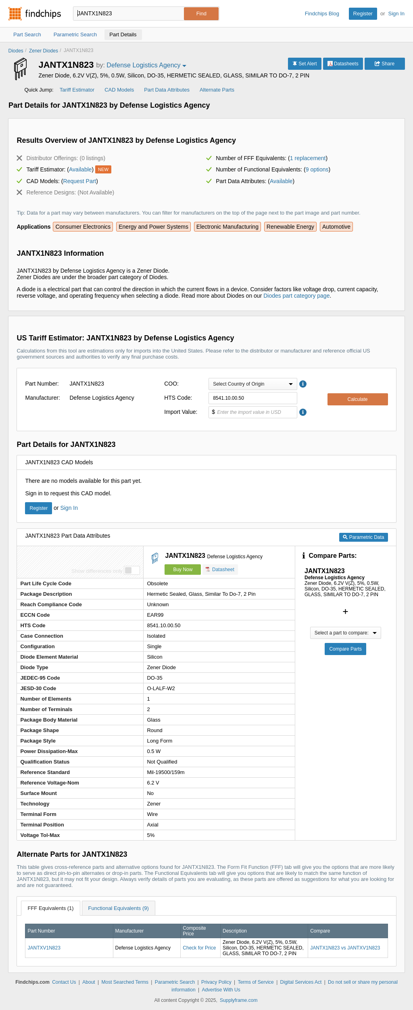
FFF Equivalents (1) (50, 908)
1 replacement (308, 158)
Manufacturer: (42, 397)
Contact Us (64, 982)
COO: (171, 383)
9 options (317, 169)
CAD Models (119, 90)
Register (363, 13)
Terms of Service (255, 982)
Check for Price (199, 948)
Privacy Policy (216, 982)
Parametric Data (363, 537)
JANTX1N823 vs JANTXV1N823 (345, 948)
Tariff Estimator (77, 90)
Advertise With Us (221, 990)
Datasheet (220, 569)
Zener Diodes (43, 51)
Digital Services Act (301, 982)
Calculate (357, 399)
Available (80, 169)
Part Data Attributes (167, 90)
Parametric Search (175, 982)
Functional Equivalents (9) (118, 908)
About (88, 982)
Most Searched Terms (124, 982)
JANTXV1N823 (43, 948)
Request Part (79, 181)
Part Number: (41, 383)
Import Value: (180, 412)
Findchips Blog (322, 13)
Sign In (396, 13)
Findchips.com (34, 14)
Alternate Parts (217, 90)
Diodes (15, 51)
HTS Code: (178, 397)
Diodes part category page (296, 295)
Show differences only (97, 571)
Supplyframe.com (238, 1000)
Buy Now (182, 569)
